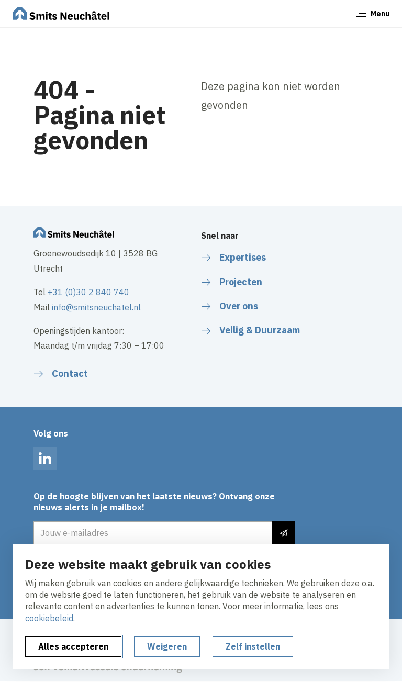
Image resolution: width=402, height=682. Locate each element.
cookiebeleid (49, 618)
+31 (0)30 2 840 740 (88, 292)
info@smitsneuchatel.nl (96, 307)
